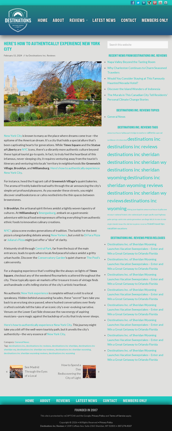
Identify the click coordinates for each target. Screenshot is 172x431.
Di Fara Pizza (92, 235)
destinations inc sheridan (65, 345)
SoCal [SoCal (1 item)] (152, 219)
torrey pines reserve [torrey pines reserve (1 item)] (138, 224)
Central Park (43, 248)
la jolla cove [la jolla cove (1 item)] (162, 209)
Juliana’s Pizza (16, 240)
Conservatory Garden (51, 257)
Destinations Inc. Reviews (52, 426)
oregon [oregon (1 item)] (145, 215)
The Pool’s (93, 257)
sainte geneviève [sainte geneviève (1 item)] (134, 219)
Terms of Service (117, 415)
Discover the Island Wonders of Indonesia (133, 89)
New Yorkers (59, 235)
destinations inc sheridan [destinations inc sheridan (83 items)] (133, 154)
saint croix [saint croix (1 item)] (122, 219)
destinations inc (17, 345)
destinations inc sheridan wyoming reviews (26, 353)
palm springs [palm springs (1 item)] (112, 219)
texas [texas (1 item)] (121, 224)
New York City (13, 135)
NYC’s (8, 230)
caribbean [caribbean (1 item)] (111, 140)
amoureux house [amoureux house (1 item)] (114, 133)
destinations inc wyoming (62, 353)
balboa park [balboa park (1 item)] (126, 133)
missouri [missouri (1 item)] (110, 215)
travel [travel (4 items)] (150, 223)
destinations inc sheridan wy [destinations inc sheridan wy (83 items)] (136, 162)
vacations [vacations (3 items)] (122, 228)
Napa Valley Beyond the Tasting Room (131, 62)
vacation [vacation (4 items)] (112, 228)
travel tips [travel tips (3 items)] (159, 223)
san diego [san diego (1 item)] (145, 219)
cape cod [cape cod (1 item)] (159, 133)
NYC (25, 149)
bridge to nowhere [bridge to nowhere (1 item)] (138, 133)
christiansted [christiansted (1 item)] (121, 140)
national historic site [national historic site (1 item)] (123, 215)
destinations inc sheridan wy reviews (35, 349)
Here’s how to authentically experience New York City (38, 325)
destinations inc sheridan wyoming (73, 349)
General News (22, 342)
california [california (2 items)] (151, 132)
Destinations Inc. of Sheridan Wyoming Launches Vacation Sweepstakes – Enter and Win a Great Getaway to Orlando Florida (135, 249)
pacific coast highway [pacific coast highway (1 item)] (157, 215)
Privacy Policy (98, 415)
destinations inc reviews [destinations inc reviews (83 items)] (132, 146)
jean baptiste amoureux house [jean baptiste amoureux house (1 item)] (145, 209)
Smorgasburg (47, 213)
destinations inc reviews (38, 345)
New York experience (34, 293)
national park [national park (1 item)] (137, 215)
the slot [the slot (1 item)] (126, 224)
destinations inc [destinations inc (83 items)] (143, 139)
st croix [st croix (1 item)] (157, 219)
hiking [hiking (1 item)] (129, 209)
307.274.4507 (125, 426)
